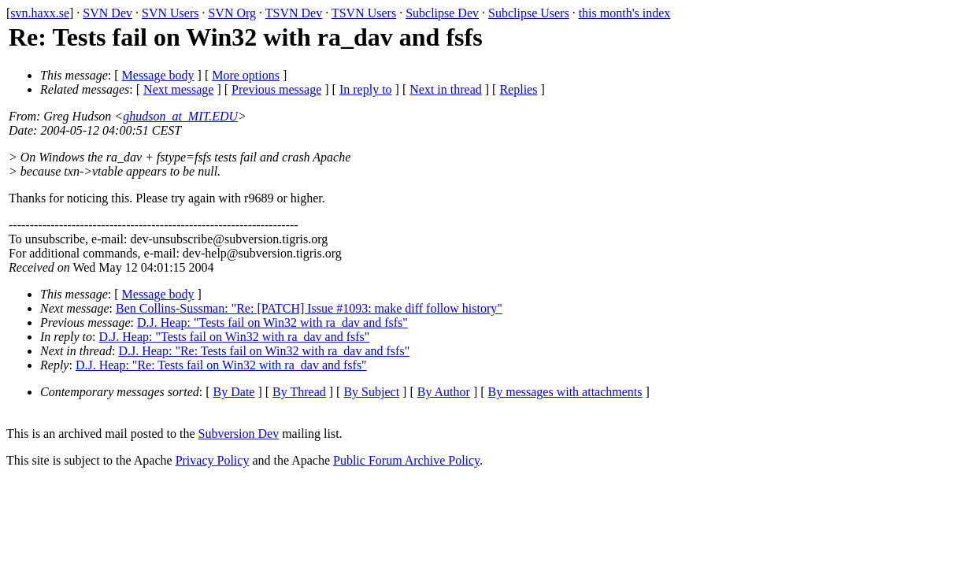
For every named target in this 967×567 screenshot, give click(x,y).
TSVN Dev (293, 13)
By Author (443, 391)
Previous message (276, 89)
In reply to (365, 89)
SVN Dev (107, 13)
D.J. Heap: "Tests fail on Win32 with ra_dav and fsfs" (272, 322)
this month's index (625, 13)
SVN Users (170, 13)
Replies (518, 89)
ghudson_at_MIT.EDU (180, 116)
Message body (158, 75)
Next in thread (445, 89)
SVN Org (232, 13)
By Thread (299, 391)
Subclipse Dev (442, 13)
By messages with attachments (565, 391)
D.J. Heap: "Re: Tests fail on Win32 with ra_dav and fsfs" (263, 351)
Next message (178, 89)
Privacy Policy (213, 460)
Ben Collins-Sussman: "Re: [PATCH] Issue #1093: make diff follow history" (309, 308)
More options (246, 75)
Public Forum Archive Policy (406, 460)
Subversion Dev (239, 433)
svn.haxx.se (39, 13)
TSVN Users (364, 13)
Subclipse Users (528, 13)
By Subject (371, 391)
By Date (234, 391)
